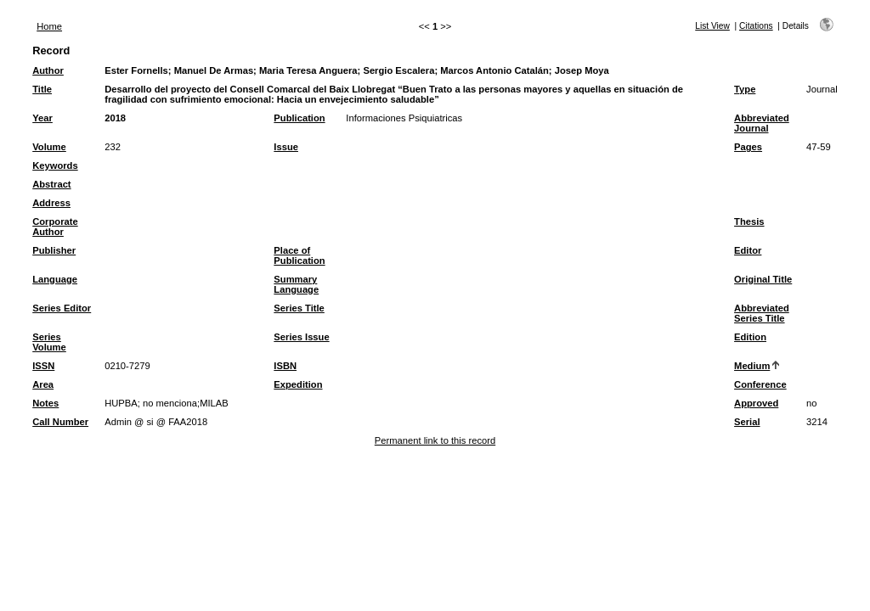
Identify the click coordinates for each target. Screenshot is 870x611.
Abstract (51, 184)
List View (712, 26)
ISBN (285, 366)
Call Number (60, 422)
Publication (299, 118)
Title (42, 89)
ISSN (43, 366)
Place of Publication (299, 255)
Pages (748, 147)
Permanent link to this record (435, 440)
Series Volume (49, 342)
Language (54, 279)
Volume (49, 147)
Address (51, 203)
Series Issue (301, 337)
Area (43, 384)
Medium (752, 366)
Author (48, 70)
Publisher (54, 250)
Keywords (54, 165)
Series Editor (61, 308)
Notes (45, 403)
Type (744, 89)
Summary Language (296, 284)
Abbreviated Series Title (761, 313)
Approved (756, 403)
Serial (747, 422)
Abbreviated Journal (761, 123)
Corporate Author (54, 226)
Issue (286, 147)
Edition (750, 337)
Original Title (763, 279)
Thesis (749, 221)
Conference (760, 384)
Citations (756, 26)
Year (42, 118)
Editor (747, 250)
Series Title (299, 308)
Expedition (298, 384)
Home (49, 26)
